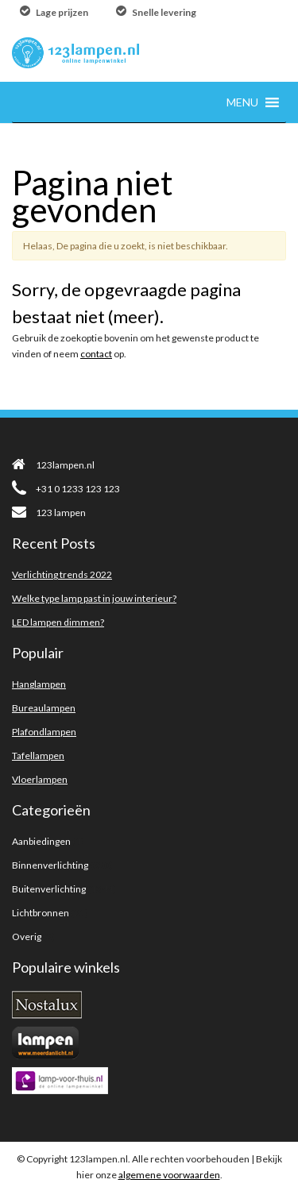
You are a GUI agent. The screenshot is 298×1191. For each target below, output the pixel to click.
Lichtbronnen (40, 913)
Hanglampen (39, 684)
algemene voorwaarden (169, 1175)
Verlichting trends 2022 (62, 574)
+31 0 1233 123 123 (66, 489)
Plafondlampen (44, 732)
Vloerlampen (40, 779)
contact (96, 354)
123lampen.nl (53, 465)
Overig (26, 936)
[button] (242, 102)
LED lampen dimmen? (58, 622)
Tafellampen (38, 755)
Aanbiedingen (41, 841)
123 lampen (49, 512)
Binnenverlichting (50, 865)
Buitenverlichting (49, 889)
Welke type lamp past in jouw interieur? (94, 598)
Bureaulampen (43, 708)
